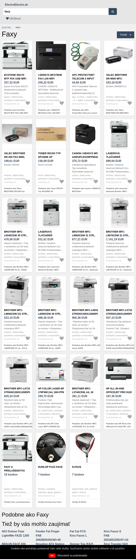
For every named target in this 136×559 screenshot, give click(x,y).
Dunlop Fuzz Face (50, 467)
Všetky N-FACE (79, 502)
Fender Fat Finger (48, 531)
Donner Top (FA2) (81, 544)
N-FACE (76, 467)
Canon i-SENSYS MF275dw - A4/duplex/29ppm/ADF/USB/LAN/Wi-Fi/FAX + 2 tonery (94, 157)
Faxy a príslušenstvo (14, 469)
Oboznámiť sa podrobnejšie (72, 555)
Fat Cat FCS (78, 531)
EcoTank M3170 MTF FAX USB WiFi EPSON (15, 78)
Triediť (123, 34)
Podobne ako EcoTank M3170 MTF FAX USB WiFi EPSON (16, 113)
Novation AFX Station (50, 544)
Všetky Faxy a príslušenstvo (17, 502)
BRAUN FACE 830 (14, 544)
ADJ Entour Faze (13, 531)
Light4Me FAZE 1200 (15, 535)
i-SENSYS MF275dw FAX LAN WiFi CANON (50, 78)
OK (52, 556)
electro (6, 27)
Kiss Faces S (112, 531)
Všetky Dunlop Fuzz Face (49, 502)
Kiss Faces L (78, 535)
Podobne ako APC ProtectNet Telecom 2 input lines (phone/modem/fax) (84, 113)
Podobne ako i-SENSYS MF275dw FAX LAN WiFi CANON (49, 113)
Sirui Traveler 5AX (116, 544)
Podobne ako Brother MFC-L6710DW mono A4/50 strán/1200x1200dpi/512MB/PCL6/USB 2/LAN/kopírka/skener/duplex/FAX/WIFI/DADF (24, 426)
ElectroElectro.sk (16, 4)
